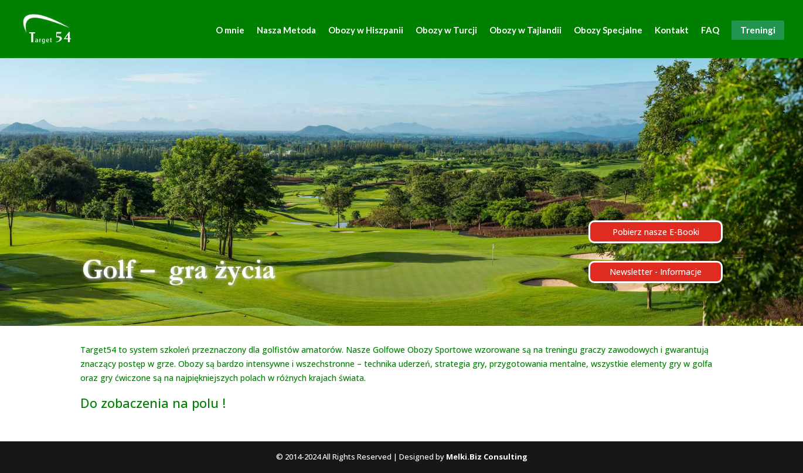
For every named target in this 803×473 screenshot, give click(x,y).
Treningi (757, 30)
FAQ (710, 30)
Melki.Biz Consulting (487, 456)
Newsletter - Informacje (656, 271)
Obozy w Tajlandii (525, 30)
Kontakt (672, 30)
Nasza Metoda (286, 30)
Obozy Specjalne (608, 30)
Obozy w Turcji (446, 30)
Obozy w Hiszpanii (365, 30)
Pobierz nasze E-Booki (656, 231)
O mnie (230, 30)
